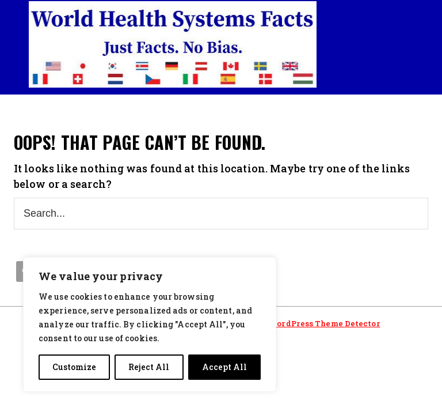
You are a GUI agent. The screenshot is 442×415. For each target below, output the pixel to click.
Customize (74, 366)
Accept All (224, 366)
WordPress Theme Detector (324, 323)
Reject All (148, 366)
